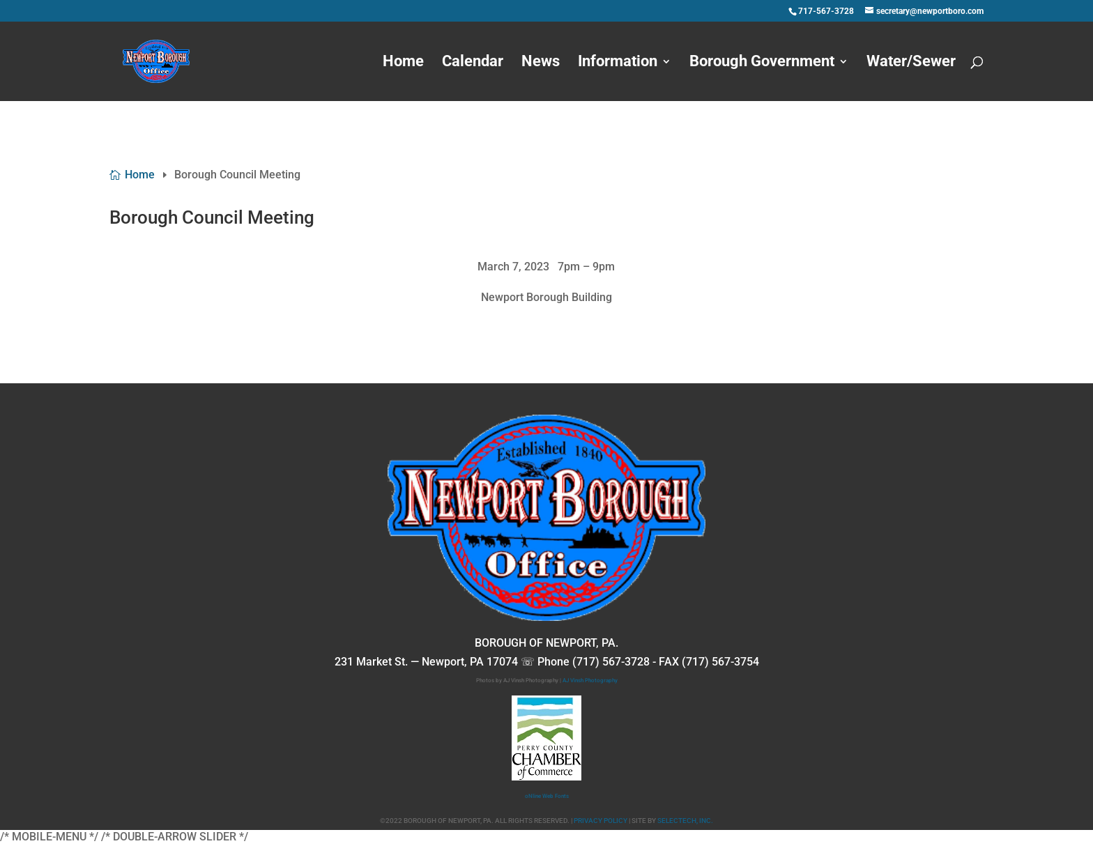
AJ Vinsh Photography (590, 680)
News (540, 63)
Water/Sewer (911, 63)
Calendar (472, 63)
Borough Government (761, 63)
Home (403, 63)
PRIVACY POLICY (600, 820)
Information (617, 63)
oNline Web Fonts (547, 796)
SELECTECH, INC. (685, 820)
